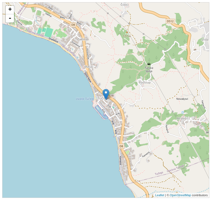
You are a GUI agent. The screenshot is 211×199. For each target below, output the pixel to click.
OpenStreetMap (180, 195)
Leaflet (159, 195)
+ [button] (10, 10)
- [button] (10, 18)
